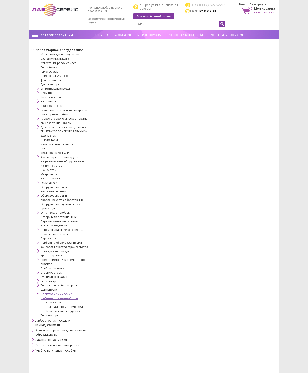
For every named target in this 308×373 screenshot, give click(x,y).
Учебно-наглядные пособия (186, 35)
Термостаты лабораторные (59, 285)
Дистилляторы (50, 84)
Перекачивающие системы (59, 221)
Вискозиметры (51, 97)
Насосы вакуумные (54, 225)
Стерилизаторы (51, 272)
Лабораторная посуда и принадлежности (52, 322)
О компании (123, 35)
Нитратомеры (50, 178)
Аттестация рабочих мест (58, 63)
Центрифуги (49, 290)
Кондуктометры (52, 165)
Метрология (49, 174)
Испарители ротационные (59, 217)
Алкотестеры (50, 71)
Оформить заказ (264, 12)
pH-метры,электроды (55, 88)
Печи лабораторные (55, 234)
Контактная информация (227, 35)
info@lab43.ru (207, 11)
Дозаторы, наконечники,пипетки (63, 127)
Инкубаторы (49, 140)
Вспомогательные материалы (57, 345)
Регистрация (258, 4)
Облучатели (49, 183)
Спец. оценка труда (107, 41)
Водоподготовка (52, 106)
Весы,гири (47, 93)
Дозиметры (48, 136)
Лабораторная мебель (51, 340)
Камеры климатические (57, 144)
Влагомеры (48, 101)
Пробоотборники (52, 268)
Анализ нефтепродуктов (63, 311)
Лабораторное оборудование (59, 50)
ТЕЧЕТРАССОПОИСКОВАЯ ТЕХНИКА (64, 131)
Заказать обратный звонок (153, 16)
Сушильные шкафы (54, 277)
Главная (102, 35)
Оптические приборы (55, 213)
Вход (242, 4)
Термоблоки (49, 67)
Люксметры (49, 170)
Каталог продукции (57, 35)
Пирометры (49, 238)
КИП (43, 148)
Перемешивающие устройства (62, 230)
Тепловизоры (50, 315)
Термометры (49, 281)
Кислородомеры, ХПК (55, 153)
